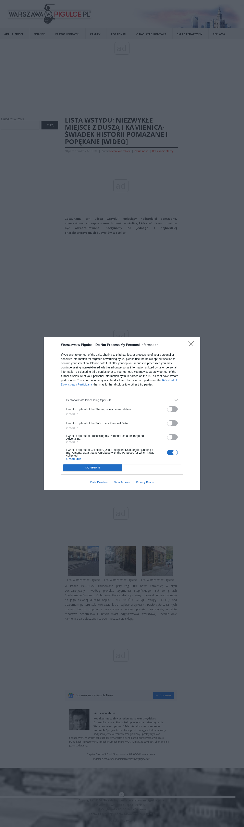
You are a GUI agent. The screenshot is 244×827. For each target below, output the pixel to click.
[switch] (172, 409)
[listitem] (122, 400)
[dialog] (122, 413)
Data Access (122, 482)
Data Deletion (99, 482)
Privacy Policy (145, 482)
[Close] (192, 345)
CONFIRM (92, 467)
